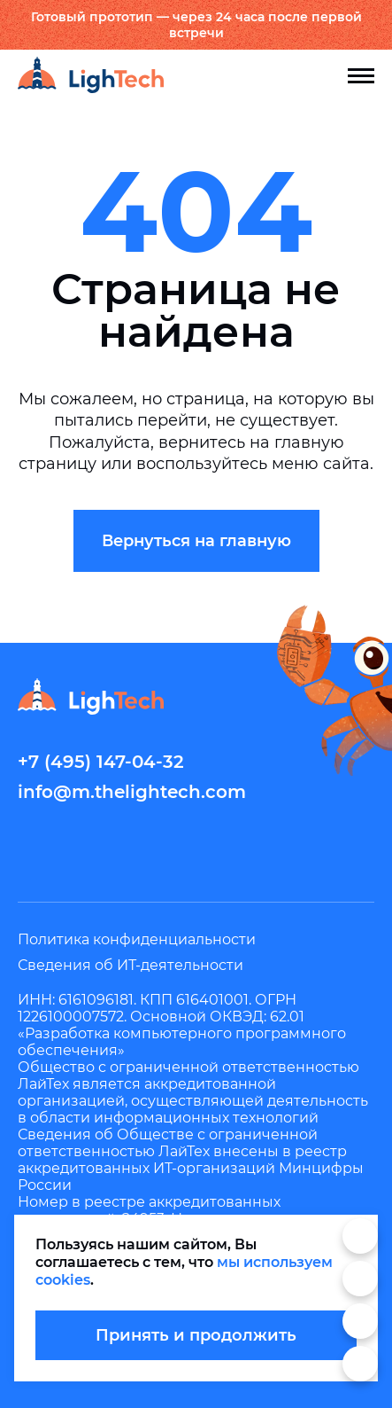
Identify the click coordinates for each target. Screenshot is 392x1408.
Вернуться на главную (196, 541)
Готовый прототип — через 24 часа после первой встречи (196, 25)
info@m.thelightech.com (132, 791)
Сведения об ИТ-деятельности (130, 965)
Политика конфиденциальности (137, 939)
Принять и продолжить (196, 1335)
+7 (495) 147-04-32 (101, 761)
